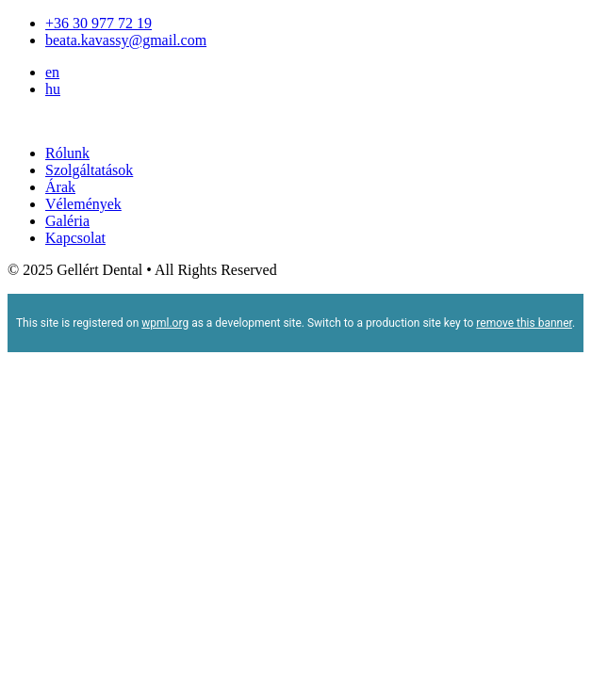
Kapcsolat (75, 238)
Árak (60, 187)
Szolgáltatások (89, 170)
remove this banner (524, 323)
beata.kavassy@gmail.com (125, 40)
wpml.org (165, 323)
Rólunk (67, 153)
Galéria (67, 221)
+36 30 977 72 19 (98, 23)
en (52, 72)
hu (52, 89)
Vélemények (83, 204)
